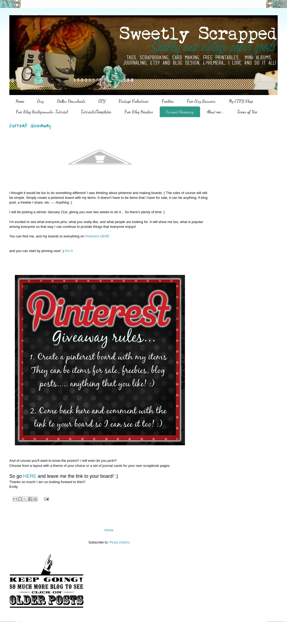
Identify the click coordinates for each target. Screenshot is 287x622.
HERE (30, 476)
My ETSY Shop (241, 101)
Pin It (69, 251)
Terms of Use (247, 111)
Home (20, 101)
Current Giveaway (180, 111)
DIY (101, 101)
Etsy (40, 101)
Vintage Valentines (134, 101)
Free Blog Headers (138, 111)
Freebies (168, 101)
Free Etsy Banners (201, 101)
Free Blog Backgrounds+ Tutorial (42, 111)
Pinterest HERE (97, 236)
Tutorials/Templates (96, 111)
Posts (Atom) (119, 542)
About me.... (215, 111)
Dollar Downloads (71, 101)
